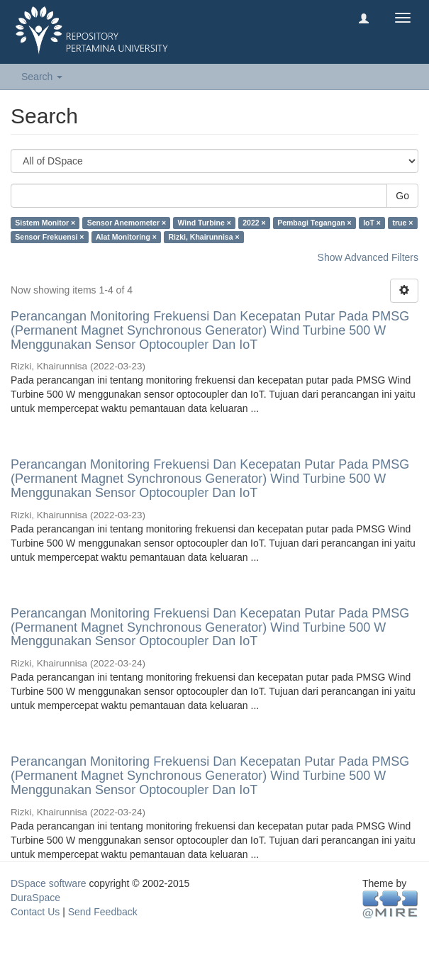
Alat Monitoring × (126, 237)
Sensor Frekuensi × (49, 237)
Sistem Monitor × (45, 222)
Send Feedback (103, 911)
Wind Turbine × (204, 222)
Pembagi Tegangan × (314, 222)
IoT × (372, 222)
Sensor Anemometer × (126, 222)
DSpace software (49, 883)
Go (402, 195)
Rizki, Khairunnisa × (203, 237)
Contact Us (35, 911)
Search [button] (41, 76)
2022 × (254, 222)
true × (402, 222)
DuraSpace (35, 897)
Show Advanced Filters (368, 257)
